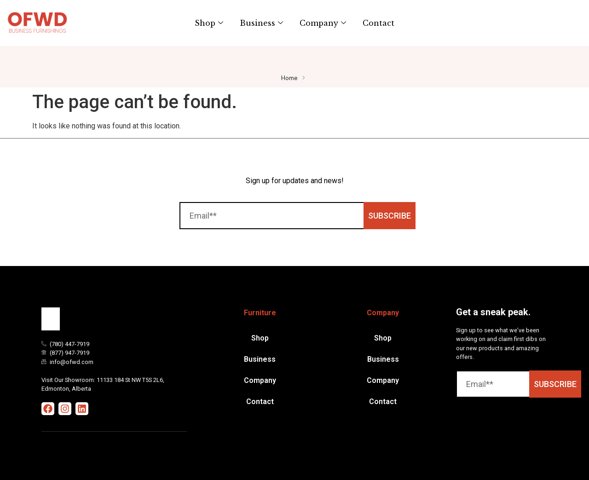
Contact (378, 23)
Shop (209, 23)
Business (261, 23)
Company (323, 23)
